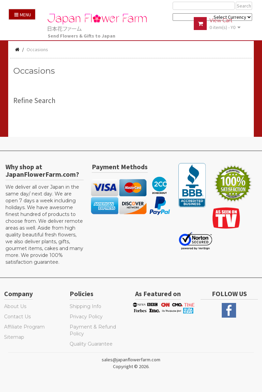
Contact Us (17, 317)
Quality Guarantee (91, 344)
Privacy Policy (86, 317)
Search (244, 6)
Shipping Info (85, 306)
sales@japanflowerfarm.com (131, 360)
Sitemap (14, 337)
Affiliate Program (24, 327)
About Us (15, 306)
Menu (22, 15)
